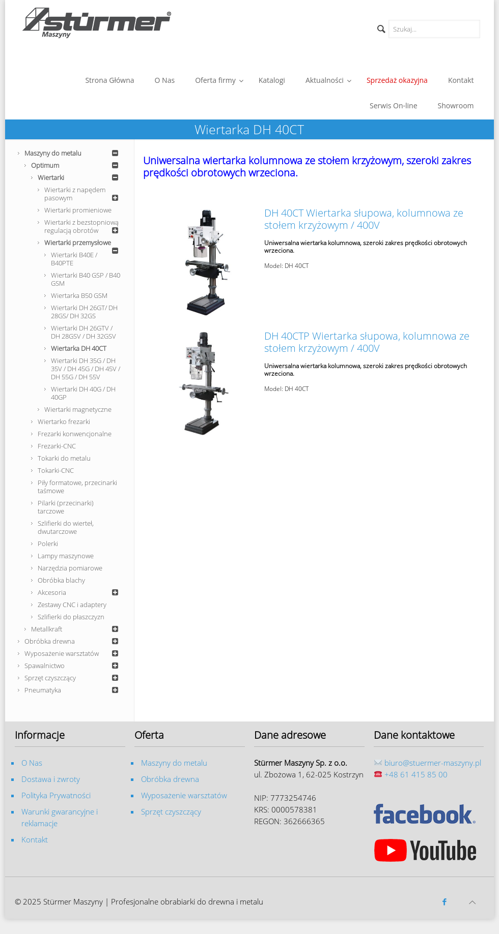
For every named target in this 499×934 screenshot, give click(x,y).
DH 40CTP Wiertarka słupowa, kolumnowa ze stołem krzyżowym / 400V (366, 342)
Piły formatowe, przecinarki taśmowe (77, 486)
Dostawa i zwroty (50, 779)
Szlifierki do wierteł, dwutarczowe (66, 527)
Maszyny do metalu (72, 153)
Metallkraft (76, 629)
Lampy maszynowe (66, 555)
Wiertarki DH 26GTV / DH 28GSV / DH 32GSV (83, 332)
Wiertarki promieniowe (78, 210)
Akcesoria (79, 592)
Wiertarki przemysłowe (82, 243)
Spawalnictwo (72, 665)
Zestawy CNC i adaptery (72, 604)
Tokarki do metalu (64, 458)
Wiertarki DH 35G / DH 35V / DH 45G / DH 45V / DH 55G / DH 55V (85, 368)
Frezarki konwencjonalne (75, 433)
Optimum (76, 165)
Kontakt (34, 839)
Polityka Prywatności (56, 795)
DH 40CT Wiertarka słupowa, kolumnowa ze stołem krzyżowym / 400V (363, 219)
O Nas (31, 763)
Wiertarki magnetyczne (78, 409)
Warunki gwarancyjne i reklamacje (59, 817)
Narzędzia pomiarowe (70, 568)
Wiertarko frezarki (64, 421)
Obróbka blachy (61, 580)
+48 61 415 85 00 (416, 774)
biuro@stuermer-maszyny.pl (432, 763)
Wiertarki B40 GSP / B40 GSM (85, 279)
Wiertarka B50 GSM (79, 295)
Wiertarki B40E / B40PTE (74, 258)
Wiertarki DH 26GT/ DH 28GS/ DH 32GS (84, 311)
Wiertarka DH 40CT (78, 348)
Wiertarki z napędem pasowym (82, 193)
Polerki (48, 543)
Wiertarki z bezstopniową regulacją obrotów (82, 226)
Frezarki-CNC (57, 445)
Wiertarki (79, 177)
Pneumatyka (72, 690)
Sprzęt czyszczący (72, 677)
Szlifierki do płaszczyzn (71, 616)
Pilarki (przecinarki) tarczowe (66, 507)
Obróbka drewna (72, 641)
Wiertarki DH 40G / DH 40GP (83, 393)
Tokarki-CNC (56, 470)
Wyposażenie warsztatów (72, 653)
